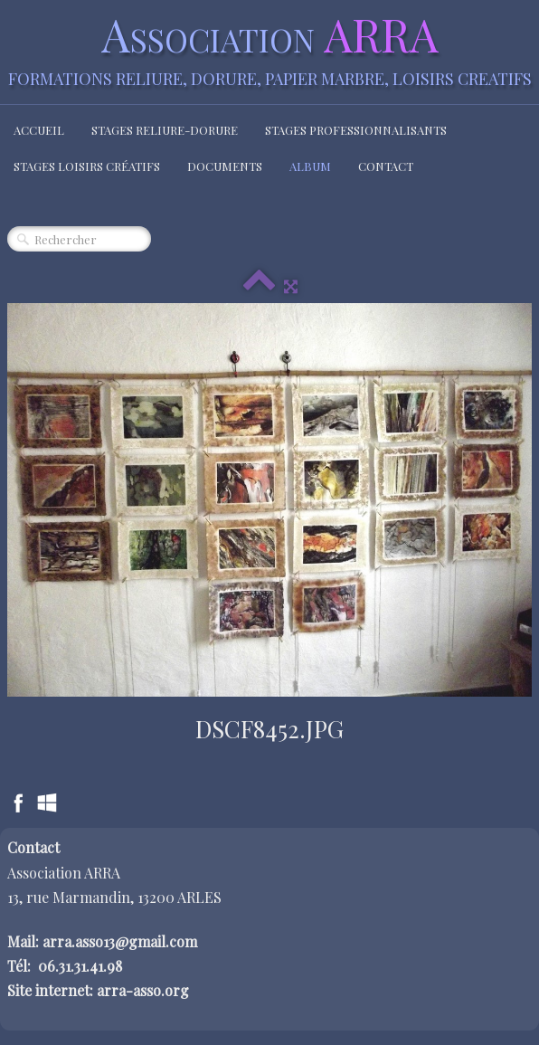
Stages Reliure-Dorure (164, 130)
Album (310, 166)
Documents (224, 166)
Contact (385, 166)
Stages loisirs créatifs (87, 166)
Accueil (39, 130)
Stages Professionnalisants (356, 130)
